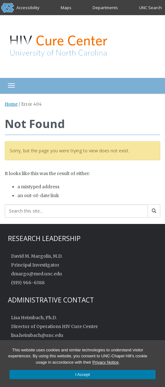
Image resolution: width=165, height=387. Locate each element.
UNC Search (150, 7)
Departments (105, 7)
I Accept (82, 374)
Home (11, 104)
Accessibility (28, 7)
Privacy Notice (105, 362)
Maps (66, 7)
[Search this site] (76, 211)
